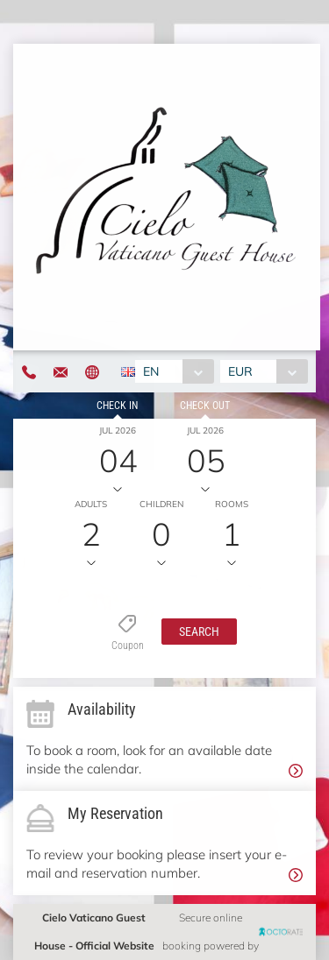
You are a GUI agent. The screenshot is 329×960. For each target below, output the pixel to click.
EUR (240, 371)
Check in (117, 405)
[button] (199, 631)
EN (151, 371)
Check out (205, 405)
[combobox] (174, 371)
